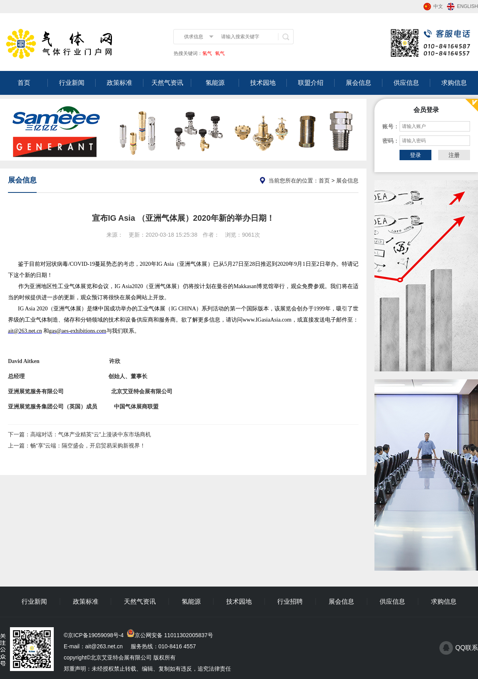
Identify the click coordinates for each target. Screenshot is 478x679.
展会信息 (358, 82)
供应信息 (406, 82)
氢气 (207, 53)
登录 (415, 155)
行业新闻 (71, 82)
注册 (454, 155)
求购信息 (454, 82)
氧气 (219, 53)
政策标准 (119, 82)
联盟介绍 (310, 82)
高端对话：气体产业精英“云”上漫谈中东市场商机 (90, 434)
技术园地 (263, 82)
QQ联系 (466, 647)
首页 (24, 82)
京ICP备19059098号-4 (95, 635)
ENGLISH (467, 6)
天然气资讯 (167, 82)
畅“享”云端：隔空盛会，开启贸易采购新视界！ (87, 445)
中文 (438, 6)
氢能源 (215, 82)
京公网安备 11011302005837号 (174, 635)
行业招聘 (290, 601)
